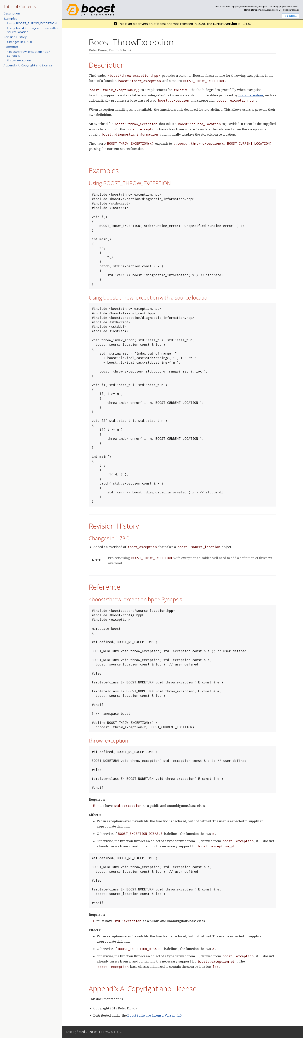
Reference (10, 46)
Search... (290, 15)
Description (11, 13)
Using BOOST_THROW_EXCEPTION (32, 23)
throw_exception (19, 60)
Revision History (15, 37)
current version (225, 23)
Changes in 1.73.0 (19, 42)
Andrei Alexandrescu (268, 10)
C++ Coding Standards (289, 10)
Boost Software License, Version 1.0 (154, 1015)
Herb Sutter (249, 10)
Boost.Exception (250, 95)
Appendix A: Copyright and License (28, 65)
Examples (10, 18)
